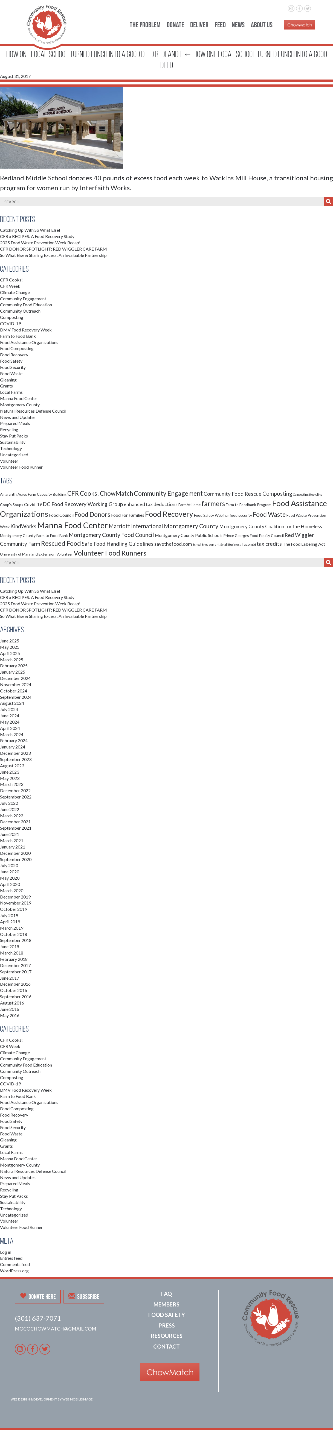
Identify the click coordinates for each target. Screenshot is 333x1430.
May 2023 (9, 778)
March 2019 (11, 927)
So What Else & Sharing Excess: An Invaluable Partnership (53, 255)
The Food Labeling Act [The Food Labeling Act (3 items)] (304, 544)
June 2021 (9, 834)
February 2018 (14, 959)
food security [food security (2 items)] (241, 515)
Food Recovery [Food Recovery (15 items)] (169, 514)
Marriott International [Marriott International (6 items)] (136, 526)
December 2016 (15, 983)
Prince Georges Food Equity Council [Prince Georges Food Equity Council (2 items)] (253, 535)
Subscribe (83, 1296)
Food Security (13, 367)
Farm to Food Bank (18, 336)
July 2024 (9, 709)
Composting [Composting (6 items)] (277, 493)
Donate (175, 25)
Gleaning (8, 379)
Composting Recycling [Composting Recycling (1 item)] (307, 494)
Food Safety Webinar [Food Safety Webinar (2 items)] (211, 515)
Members (166, 1304)
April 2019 (10, 921)
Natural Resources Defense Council (33, 410)
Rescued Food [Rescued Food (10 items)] (61, 543)
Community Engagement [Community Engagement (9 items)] (168, 493)
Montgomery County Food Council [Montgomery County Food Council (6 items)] (111, 535)
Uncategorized (14, 454)
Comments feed (15, 1264)
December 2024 (15, 678)
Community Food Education (26, 304)
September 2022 (15, 796)
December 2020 (15, 853)
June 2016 (9, 1009)
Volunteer (9, 460)
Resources (167, 1335)
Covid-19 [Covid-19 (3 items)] (33, 504)
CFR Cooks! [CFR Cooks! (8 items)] (83, 493)
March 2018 (11, 952)
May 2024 (9, 721)
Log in (5, 1252)
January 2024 (12, 746)
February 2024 (14, 740)
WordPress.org (14, 1270)
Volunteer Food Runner (21, 466)
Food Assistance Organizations (29, 342)
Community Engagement (23, 298)
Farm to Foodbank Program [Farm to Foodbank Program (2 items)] (248, 504)
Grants (6, 385)
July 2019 (9, 915)
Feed (220, 25)
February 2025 (14, 665)
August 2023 (12, 765)
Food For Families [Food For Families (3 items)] (127, 515)
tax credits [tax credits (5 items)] (269, 544)
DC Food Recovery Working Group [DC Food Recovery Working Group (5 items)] (83, 504)
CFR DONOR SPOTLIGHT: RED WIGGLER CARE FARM (53, 248)
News (238, 25)
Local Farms (11, 392)
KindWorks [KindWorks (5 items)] (23, 526)
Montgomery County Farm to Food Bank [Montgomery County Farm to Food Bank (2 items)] (34, 535)
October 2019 (13, 909)
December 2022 (15, 790)
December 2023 (15, 753)
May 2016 (9, 1015)
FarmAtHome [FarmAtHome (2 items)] (189, 504)
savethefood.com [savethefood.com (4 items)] (173, 544)
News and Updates (18, 417)
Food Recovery (14, 354)
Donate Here (38, 1296)
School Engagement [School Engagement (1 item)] (206, 544)
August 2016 (12, 1002)
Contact (166, 1346)
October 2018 (13, 934)
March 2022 (11, 815)
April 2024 (10, 728)
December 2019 (15, 896)
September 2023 (15, 759)
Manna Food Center (18, 398)
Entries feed (11, 1258)
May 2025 (9, 647)
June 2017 (9, 977)
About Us (262, 25)
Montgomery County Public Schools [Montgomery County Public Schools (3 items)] (188, 535)
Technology (11, 448)
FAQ (166, 1293)
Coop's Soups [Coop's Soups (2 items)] (11, 504)
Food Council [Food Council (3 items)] (61, 515)
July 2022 (9, 803)
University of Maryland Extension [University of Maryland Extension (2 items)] (28, 554)
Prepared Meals (15, 423)
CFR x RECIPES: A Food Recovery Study (37, 236)
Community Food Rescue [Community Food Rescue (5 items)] (233, 494)
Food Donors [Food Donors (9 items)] (92, 514)
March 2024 (11, 734)
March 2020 (11, 890)
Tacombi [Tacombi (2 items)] (249, 544)
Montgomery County (20, 404)
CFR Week (10, 286)
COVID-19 (10, 323)
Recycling (9, 429)
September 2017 (15, 971)
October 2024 (13, 690)
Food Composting (17, 348)
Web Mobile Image (77, 1399)
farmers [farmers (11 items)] (213, 503)
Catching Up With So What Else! (30, 230)
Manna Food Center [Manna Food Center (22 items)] (72, 525)
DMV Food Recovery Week (26, 329)
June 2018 (9, 946)
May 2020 (9, 877)
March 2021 (11, 840)
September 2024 (15, 697)
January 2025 (12, 671)
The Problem (145, 25)
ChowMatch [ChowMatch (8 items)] (116, 493)
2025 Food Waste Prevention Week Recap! (40, 242)
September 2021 (15, 827)
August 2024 (12, 703)
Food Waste (11, 373)
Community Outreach (20, 310)
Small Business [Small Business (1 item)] (230, 544)
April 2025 (10, 653)
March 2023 (11, 784)
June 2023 (9, 771)
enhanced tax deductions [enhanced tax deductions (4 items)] (151, 504)
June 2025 (9, 640)
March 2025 (11, 659)
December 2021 (15, 821)
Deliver (199, 25)
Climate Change (15, 292)
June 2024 (9, 715)
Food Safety (11, 360)
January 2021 (12, 846)
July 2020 (9, 865)
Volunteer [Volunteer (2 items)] (64, 554)
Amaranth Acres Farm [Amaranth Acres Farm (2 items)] (18, 494)
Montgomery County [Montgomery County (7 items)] (191, 526)
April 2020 (10, 884)
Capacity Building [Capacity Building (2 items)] (51, 494)
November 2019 (15, 902)
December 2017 (15, 965)
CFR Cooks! (11, 279)
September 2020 (15, 859)
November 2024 (15, 684)
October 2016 (13, 990)
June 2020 (9, 871)
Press (166, 1325)
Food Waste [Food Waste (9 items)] (269, 514)
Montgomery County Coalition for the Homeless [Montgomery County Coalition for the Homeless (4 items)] (270, 526)
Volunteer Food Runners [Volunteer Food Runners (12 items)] (110, 553)
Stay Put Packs (14, 435)
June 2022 (9, 809)
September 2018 (15, 940)
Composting (11, 317)
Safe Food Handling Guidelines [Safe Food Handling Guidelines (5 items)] (118, 544)
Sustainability (12, 442)
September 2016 (15, 996)
